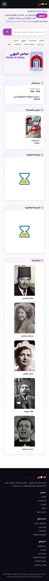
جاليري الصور (41, 512)
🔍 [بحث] (7, 32)
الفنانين (43, 504)
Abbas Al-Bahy (15, 57)
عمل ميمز (40, 44)
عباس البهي (19, 53)
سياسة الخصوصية (39, 557)
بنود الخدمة (42, 553)
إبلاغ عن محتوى (40, 564)
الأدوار (16, 40)
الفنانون (23, 40)
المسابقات (17, 44)
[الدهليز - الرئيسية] (43, 4)
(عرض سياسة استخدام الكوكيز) (19, 21)
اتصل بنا (43, 549)
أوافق (42, 16)
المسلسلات (32, 40)
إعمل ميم (42, 527)
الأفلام (41, 40)
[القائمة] (4, 4)
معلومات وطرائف (39, 534)
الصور (9, 44)
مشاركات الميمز (29, 44)
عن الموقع (42, 546)
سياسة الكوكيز (40, 561)
